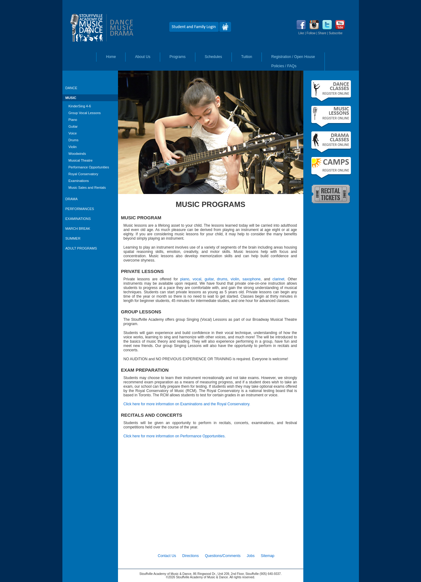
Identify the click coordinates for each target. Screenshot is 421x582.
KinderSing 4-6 (80, 106)
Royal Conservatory (84, 174)
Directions (190, 556)
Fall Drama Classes (331, 142)
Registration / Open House (293, 57)
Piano (73, 120)
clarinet (278, 279)
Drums (73, 140)
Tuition (246, 57)
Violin (73, 147)
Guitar (73, 126)
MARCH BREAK (78, 228)
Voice (73, 133)
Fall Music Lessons (331, 116)
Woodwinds (77, 153)
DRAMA (71, 199)
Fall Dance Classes (331, 91)
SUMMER (73, 238)
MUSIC (70, 98)
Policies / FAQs (283, 66)
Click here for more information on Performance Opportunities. (175, 436)
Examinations (79, 181)
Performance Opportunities (89, 167)
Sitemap (267, 556)
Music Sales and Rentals (87, 187)
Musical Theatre (81, 160)
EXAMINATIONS (78, 219)
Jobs (251, 556)
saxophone (251, 279)
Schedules (213, 57)
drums (222, 279)
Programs (178, 57)
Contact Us (167, 556)
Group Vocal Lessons (85, 113)
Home (111, 57)
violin (235, 279)
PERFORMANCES (79, 209)
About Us (142, 57)
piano (184, 279)
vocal (197, 279)
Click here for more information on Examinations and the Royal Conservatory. (187, 404)
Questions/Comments (222, 556)
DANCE (71, 88)
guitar (208, 279)
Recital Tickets (331, 193)
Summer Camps (331, 168)
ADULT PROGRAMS (81, 248)
